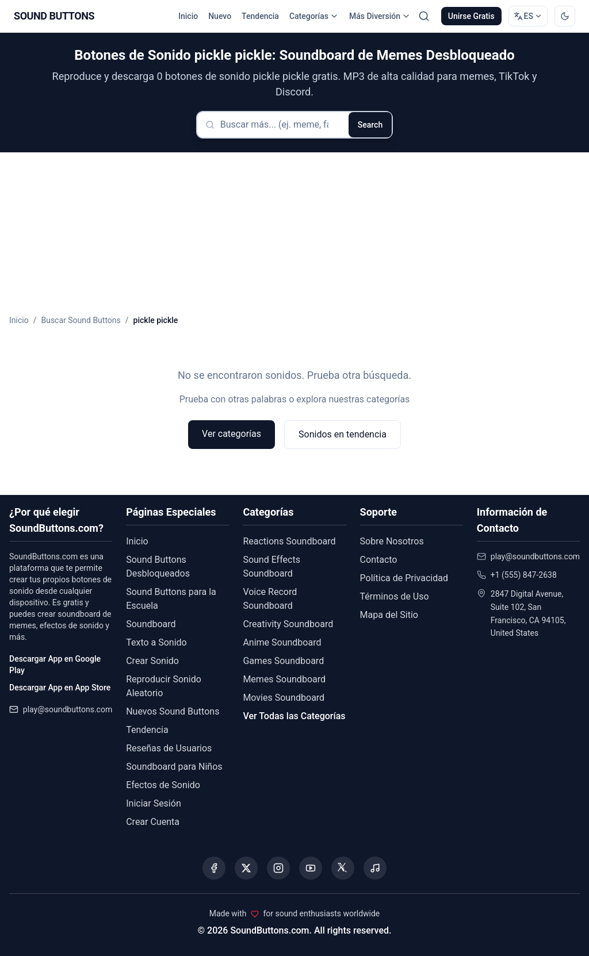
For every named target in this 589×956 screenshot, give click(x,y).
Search (370, 124)
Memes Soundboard (284, 679)
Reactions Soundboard (289, 541)
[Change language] (528, 16)
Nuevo (219, 16)
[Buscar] (424, 16)
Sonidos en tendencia (343, 434)
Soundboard (150, 624)
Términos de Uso (394, 596)
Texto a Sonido (156, 642)
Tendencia (260, 16)
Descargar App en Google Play (55, 664)
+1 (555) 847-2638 (524, 574)
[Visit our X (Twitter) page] (246, 868)
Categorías (314, 16)
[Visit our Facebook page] (213, 868)
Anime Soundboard (282, 642)
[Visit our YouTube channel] (310, 868)
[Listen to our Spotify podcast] (375, 868)
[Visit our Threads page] (342, 868)
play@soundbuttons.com (67, 709)
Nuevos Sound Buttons (172, 711)
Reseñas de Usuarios (169, 748)
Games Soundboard (283, 660)
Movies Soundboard (283, 697)
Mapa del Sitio (389, 614)
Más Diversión (380, 16)
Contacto (378, 559)
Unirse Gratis (471, 16)
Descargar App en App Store (59, 687)
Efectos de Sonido (163, 785)
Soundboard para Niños (174, 766)
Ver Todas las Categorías (294, 716)
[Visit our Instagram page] (278, 868)
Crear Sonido (152, 660)
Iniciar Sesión (153, 803)
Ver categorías (231, 433)
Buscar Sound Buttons (80, 320)
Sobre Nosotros (392, 541)
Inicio (188, 16)
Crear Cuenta (152, 821)
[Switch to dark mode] (564, 16)
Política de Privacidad (404, 578)
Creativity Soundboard (288, 624)
